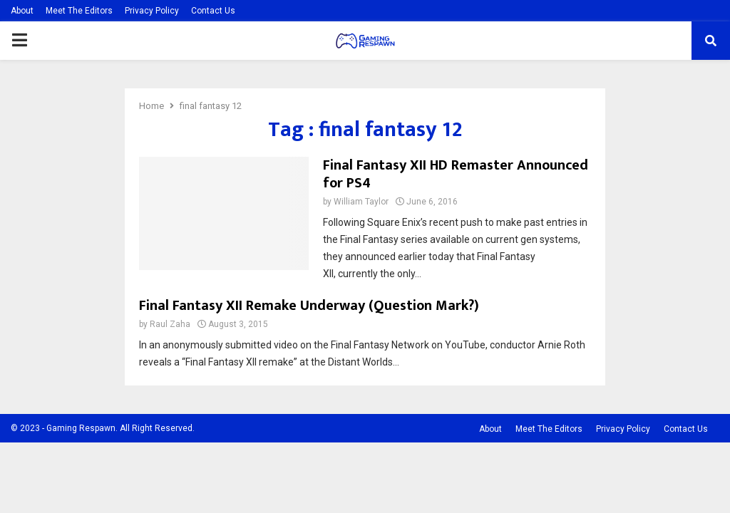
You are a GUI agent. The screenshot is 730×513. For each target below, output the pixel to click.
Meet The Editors (79, 11)
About (22, 11)
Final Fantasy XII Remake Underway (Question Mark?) (309, 306)
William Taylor (361, 202)
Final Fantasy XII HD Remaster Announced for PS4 (455, 174)
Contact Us (213, 11)
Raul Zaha (170, 324)
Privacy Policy (152, 11)
